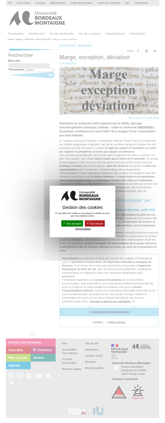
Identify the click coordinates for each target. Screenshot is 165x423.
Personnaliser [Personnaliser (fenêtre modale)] (83, 229)
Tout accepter (72, 223)
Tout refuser (94, 223)
